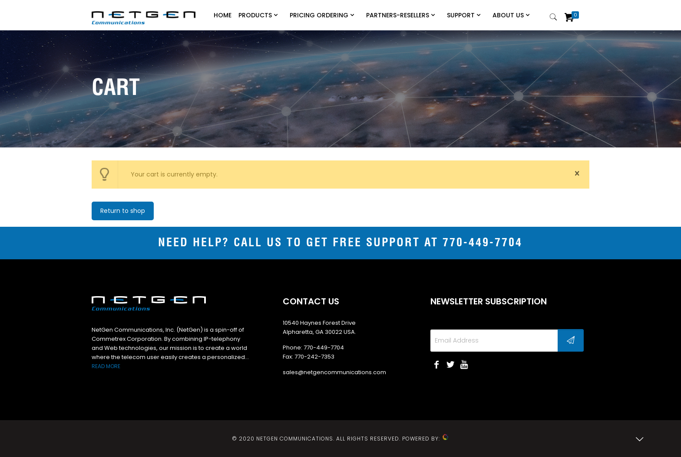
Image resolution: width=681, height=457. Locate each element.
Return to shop (122, 210)
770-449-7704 (482, 243)
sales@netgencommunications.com (334, 372)
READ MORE (106, 366)
